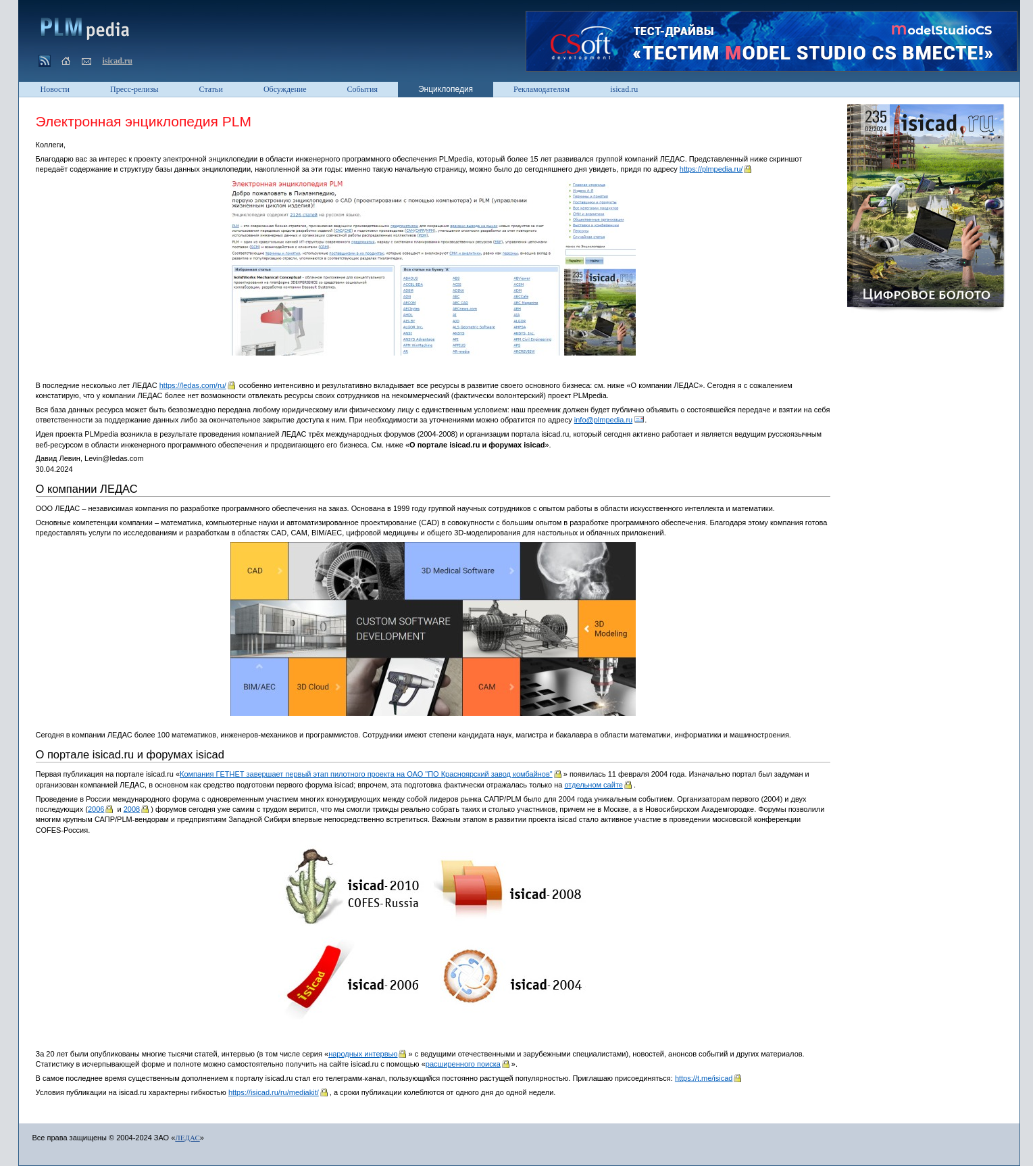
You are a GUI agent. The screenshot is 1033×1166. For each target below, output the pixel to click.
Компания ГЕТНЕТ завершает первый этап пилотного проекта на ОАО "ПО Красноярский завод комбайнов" (366, 774)
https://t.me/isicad (704, 1078)
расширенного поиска (463, 1064)
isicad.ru (117, 61)
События (362, 89)
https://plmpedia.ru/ (711, 169)
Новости (55, 89)
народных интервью (362, 1054)
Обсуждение (285, 89)
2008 (132, 809)
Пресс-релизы (134, 89)
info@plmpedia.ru (603, 420)
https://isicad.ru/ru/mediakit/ (273, 1092)
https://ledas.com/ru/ (192, 385)
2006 (96, 809)
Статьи (211, 89)
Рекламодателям (541, 89)
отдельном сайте (593, 785)
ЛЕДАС (187, 1138)
